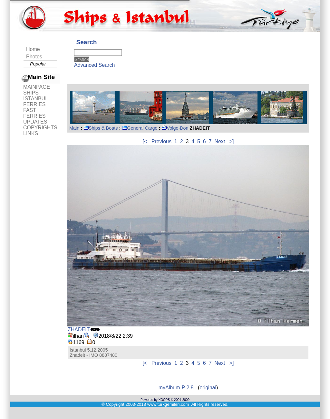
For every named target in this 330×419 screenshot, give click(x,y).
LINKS (30, 133)
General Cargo (139, 128)
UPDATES (35, 122)
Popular (38, 63)
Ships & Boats (100, 128)
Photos (34, 56)
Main (74, 128)
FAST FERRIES (34, 113)
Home (33, 49)
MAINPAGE (36, 87)
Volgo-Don (174, 128)
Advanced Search (94, 65)
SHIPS (31, 92)
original (207, 387)
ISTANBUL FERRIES (35, 101)
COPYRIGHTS (40, 127)
